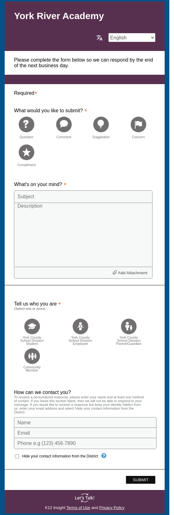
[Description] (83, 234)
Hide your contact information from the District (60, 456)
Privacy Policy (111, 507)
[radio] (26, 127)
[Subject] (83, 196)
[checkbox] (32, 330)
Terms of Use (78, 507)
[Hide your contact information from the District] (103, 455)
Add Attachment (132, 272)
